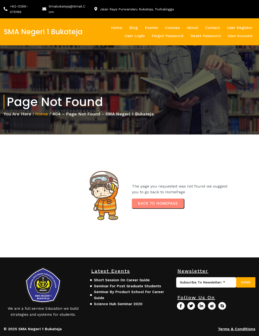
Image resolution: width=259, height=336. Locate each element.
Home (41, 113)
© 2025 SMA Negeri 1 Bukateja (33, 329)
